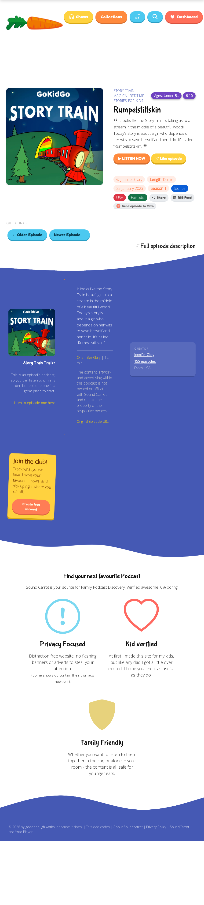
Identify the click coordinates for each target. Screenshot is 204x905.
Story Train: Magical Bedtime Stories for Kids (128, 95)
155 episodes (145, 361)
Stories (180, 188)
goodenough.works (40, 827)
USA (119, 197)
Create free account (31, 506)
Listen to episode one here (33, 402)
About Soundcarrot (128, 827)
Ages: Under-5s (166, 95)
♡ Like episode (168, 158)
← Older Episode (27, 234)
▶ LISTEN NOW (131, 158)
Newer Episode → (69, 234)
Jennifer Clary (131, 179)
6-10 (189, 95)
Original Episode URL (93, 421)
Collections (111, 16)
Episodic (138, 197)
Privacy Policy (156, 827)
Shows (78, 16)
